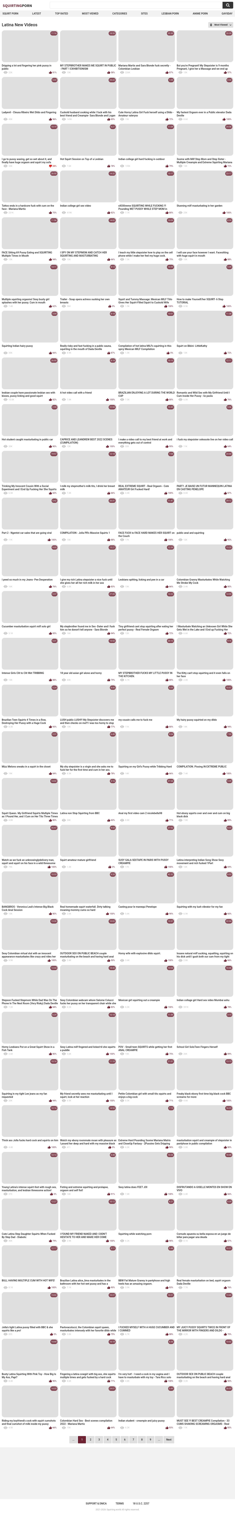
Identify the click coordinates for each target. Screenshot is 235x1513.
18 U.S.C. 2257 (141, 1503)
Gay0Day (227, 13)
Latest (36, 13)
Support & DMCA (96, 1503)
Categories (119, 13)
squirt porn (10, 13)
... (159, 1439)
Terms (120, 1503)
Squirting (17, 5)
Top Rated (61, 13)
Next (168, 1439)
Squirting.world (114, 1509)
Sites (144, 13)
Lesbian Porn (170, 13)
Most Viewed (90, 13)
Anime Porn (200, 13)
